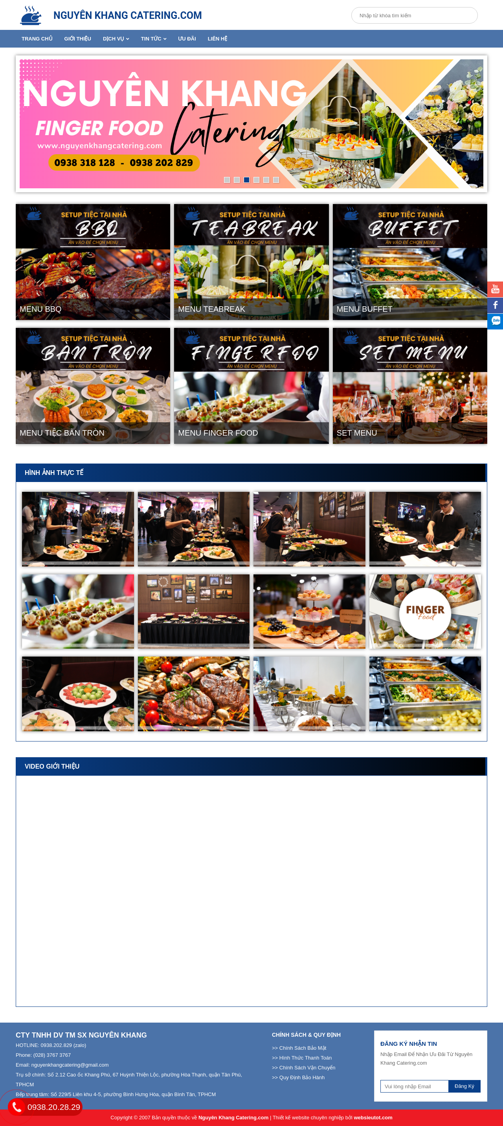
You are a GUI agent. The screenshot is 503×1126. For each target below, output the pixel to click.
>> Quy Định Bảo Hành (298, 1077)
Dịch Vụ (116, 39)
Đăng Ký (464, 1086)
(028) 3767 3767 (52, 1055)
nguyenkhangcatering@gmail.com (70, 1065)
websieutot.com (373, 1117)
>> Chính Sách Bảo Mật (299, 1048)
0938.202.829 (56, 1045)
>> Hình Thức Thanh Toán (302, 1058)
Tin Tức (153, 39)
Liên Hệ (218, 39)
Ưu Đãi (187, 39)
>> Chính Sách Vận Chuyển (303, 1068)
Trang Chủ (37, 39)
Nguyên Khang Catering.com (233, 1117)
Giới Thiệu (77, 39)
